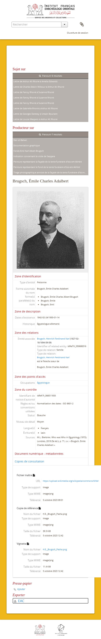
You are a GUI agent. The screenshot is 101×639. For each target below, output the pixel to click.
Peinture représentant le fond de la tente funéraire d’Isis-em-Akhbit (46, 167)
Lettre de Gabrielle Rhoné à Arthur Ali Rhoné (35, 108)
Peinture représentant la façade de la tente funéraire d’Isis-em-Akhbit (47, 161)
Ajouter (21, 589)
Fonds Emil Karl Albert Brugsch (28, 150)
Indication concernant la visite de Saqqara (34, 156)
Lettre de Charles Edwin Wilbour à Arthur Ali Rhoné (38, 86)
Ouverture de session (77, 32)
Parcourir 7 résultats (50, 134)
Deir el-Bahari (20, 140)
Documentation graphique (26, 145)
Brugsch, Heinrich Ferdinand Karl (53, 338)
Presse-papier (82, 24)
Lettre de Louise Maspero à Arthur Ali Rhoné (35, 119)
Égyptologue (43, 382)
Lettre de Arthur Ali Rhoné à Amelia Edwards (35, 81)
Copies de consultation (29, 461)
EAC (19, 600)
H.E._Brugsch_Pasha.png (55, 549)
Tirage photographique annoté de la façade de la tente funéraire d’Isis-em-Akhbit (51, 172)
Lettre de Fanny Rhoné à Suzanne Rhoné (33, 92)
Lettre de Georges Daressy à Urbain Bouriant (35, 113)
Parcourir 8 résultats (50, 75)
